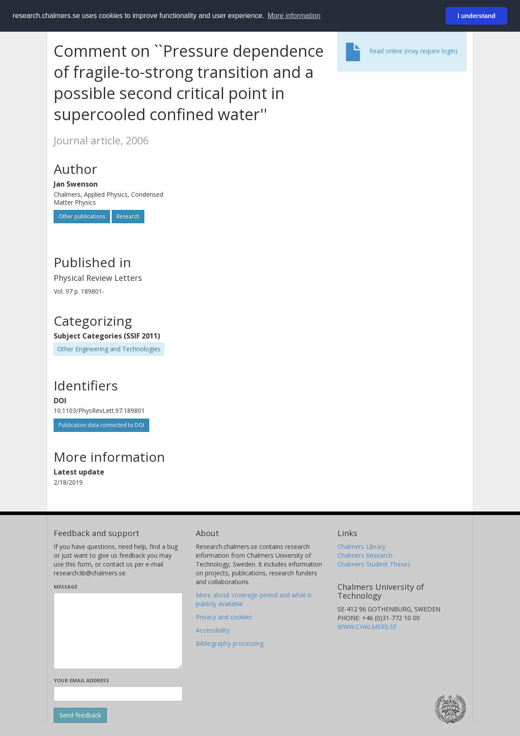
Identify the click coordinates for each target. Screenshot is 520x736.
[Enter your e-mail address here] (118, 693)
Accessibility (213, 630)
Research (128, 216)
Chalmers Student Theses (373, 564)
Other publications (82, 216)
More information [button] (293, 15)
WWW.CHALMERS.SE (367, 626)
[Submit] (80, 715)
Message (65, 586)
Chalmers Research (364, 555)
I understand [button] (476, 15)
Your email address (81, 680)
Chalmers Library (361, 546)
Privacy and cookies (224, 617)
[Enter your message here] (118, 630)
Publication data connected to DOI (101, 425)
